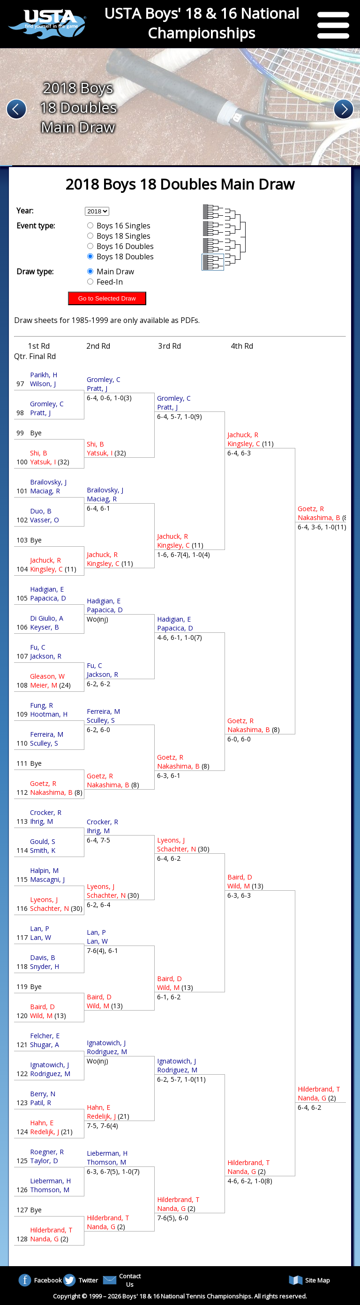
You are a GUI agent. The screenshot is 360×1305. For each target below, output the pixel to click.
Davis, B (42, 957)
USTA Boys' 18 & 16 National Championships (201, 23)
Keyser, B (44, 627)
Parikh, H (43, 374)
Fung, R (41, 705)
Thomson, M (49, 1189)
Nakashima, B (51, 792)
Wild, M (41, 1015)
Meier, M (43, 685)
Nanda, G (44, 1238)
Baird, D (42, 1006)
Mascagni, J (47, 879)
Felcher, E (45, 1035)
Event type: (35, 225)
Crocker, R (45, 812)
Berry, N (42, 1093)
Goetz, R (43, 783)
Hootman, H (49, 714)
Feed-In (105, 282)
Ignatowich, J (49, 1064)
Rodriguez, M (50, 1073)
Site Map (309, 1280)
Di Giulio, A (46, 618)
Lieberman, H (50, 1180)
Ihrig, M (41, 821)
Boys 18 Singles (118, 236)
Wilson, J (43, 383)
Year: (24, 210)
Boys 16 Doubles (120, 246)
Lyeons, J (44, 899)
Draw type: (34, 271)
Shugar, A (44, 1044)
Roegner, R (47, 1151)
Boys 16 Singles (118, 225)
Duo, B (41, 510)
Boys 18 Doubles (120, 256)
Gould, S (42, 841)
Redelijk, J (44, 1131)
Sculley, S (44, 743)
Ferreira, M (46, 734)
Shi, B (38, 452)
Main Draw (110, 271)
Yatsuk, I (43, 461)
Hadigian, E (47, 589)
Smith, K (42, 850)
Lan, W (40, 937)
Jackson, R (45, 656)
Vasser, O (44, 519)
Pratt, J (40, 412)
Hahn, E (41, 1122)
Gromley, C (47, 403)
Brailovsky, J (48, 481)
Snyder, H (44, 966)
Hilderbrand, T (51, 1229)
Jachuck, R (45, 560)
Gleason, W (47, 676)
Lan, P (39, 928)
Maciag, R (45, 490)
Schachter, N (49, 908)
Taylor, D (44, 1160)
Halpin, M (44, 870)
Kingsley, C (46, 569)
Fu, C (37, 647)
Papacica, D (48, 598)
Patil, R (40, 1102)
